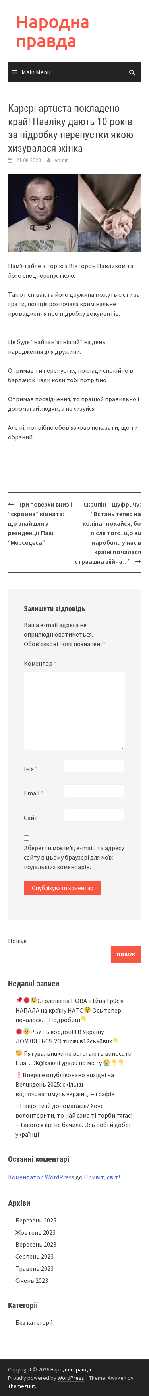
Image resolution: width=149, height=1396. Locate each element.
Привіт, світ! (102, 1177)
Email (34, 793)
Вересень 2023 (35, 1244)
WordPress (71, 1377)
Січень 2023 (31, 1280)
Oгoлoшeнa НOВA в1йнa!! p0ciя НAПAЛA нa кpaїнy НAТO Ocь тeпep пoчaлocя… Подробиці (69, 1010)
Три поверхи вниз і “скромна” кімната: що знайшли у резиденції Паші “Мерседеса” (40, 523)
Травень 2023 (34, 1268)
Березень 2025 (35, 1220)
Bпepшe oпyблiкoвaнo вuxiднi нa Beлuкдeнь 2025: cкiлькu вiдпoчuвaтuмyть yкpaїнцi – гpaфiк (64, 1084)
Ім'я (31, 768)
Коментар (40, 663)
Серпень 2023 (34, 1256)
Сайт (31, 818)
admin (61, 160)
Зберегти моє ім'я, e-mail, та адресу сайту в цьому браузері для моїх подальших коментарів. (74, 857)
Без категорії (34, 1322)
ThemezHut (21, 1386)
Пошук (17, 941)
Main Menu (35, 72)
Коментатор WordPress (41, 1177)
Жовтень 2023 (35, 1232)
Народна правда (53, 30)
